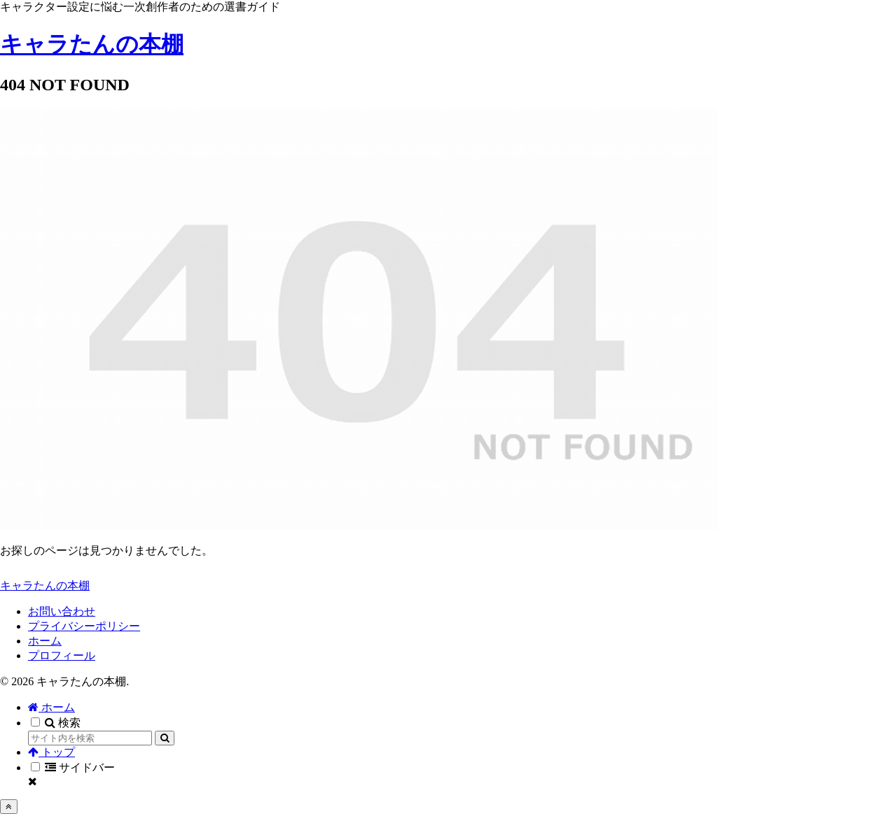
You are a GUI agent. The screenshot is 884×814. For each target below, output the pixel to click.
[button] (164, 738)
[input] (90, 738)
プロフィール (61, 655)
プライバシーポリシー (84, 626)
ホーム (45, 641)
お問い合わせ (61, 611)
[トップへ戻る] (9, 806)
